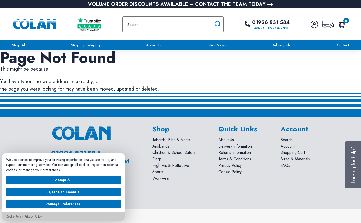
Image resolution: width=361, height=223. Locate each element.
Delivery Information (235, 146)
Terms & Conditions (234, 159)
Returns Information (234, 152)
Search (286, 140)
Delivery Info (281, 45)
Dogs (157, 159)
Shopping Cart (293, 152)
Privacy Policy (230, 165)
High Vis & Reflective (170, 165)
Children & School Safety (173, 152)
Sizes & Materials (295, 159)
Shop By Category (86, 45)
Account (288, 146)
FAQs (285, 165)
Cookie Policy (230, 172)
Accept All (63, 179)
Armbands (160, 146)
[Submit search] (218, 24)
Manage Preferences (63, 203)
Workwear (161, 178)
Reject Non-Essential (63, 191)
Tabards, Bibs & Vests (171, 140)
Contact (343, 45)
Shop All (19, 45)
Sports (157, 172)
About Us (153, 45)
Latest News (216, 45)
